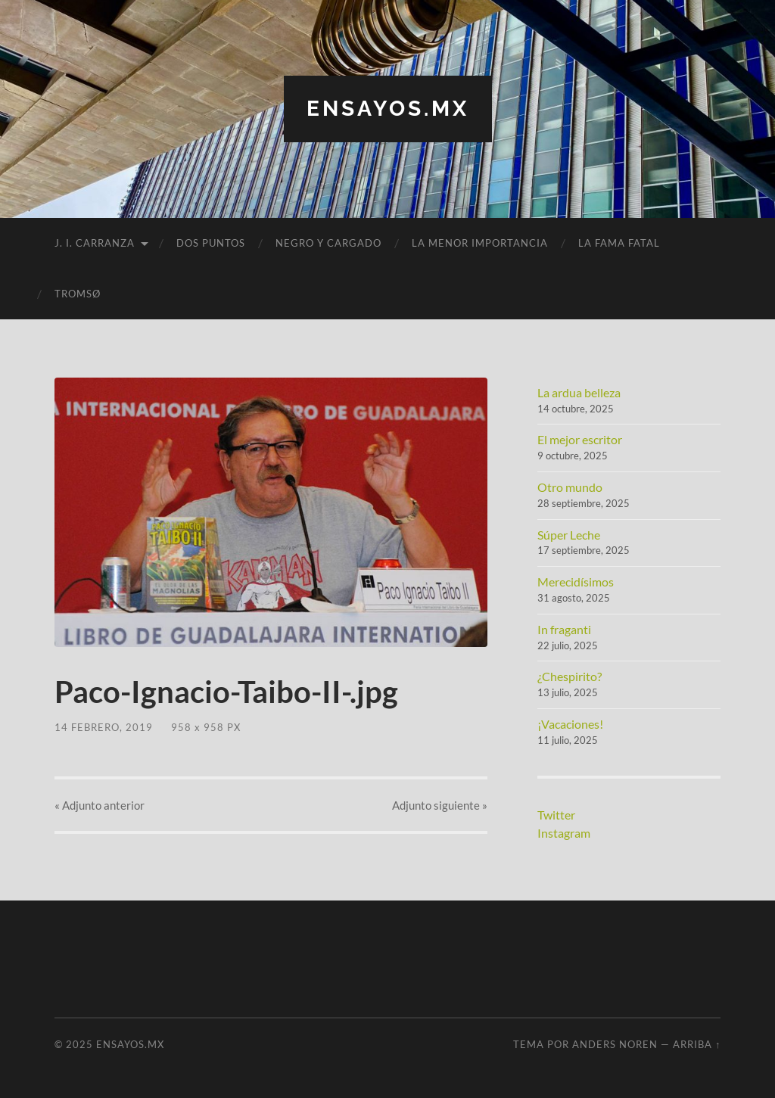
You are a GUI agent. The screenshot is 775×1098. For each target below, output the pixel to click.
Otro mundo (569, 487)
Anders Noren (615, 1044)
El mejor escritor (579, 439)
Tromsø (77, 294)
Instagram (563, 833)
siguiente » (439, 805)
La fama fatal (619, 243)
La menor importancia (480, 243)
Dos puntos (210, 243)
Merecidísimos (575, 581)
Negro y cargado (328, 243)
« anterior (99, 805)
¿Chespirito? (569, 676)
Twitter (556, 814)
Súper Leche (568, 534)
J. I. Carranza (94, 243)
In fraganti (564, 629)
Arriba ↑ (697, 1044)
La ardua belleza (579, 392)
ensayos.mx (388, 108)
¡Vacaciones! (570, 724)
